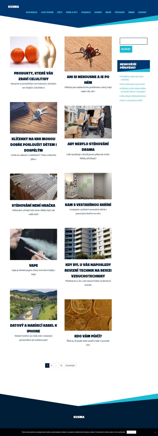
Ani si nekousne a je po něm (88, 79)
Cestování (47, 12)
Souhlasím (131, 432)
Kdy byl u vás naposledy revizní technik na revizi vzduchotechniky (88, 270)
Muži (108, 12)
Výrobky (120, 12)
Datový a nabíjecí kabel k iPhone (33, 328)
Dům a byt (72, 12)
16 (61, 365)
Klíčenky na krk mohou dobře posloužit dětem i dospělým (33, 144)
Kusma (13, 6)
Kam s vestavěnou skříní (88, 205)
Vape (33, 265)
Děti (59, 12)
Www (131, 12)
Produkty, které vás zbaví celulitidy (33, 76)
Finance (86, 12)
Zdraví (142, 12)
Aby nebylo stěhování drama (88, 146)
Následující (70, 365)
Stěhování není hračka (33, 205)
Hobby (98, 12)
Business (31, 12)
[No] (155, 432)
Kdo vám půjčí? (88, 336)
